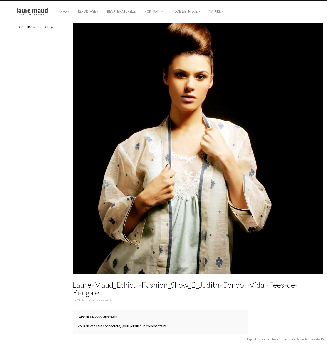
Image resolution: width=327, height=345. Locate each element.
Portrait (152, 11)
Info (63, 11)
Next (49, 26)
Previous (26, 26)
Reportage (87, 11)
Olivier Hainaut (87, 300)
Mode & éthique (185, 11)
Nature (215, 11)
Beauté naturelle (121, 11)
